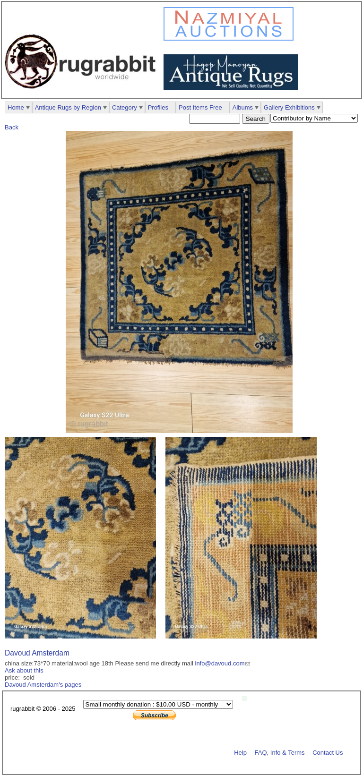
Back (11, 127)
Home (16, 107)
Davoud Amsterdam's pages (43, 684)
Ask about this (24, 670)
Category (124, 107)
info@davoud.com (220, 663)
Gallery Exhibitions (289, 107)
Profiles (158, 107)
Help (240, 752)
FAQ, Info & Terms (280, 752)
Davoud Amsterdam (37, 653)
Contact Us (327, 752)
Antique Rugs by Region (68, 107)
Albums (243, 107)
